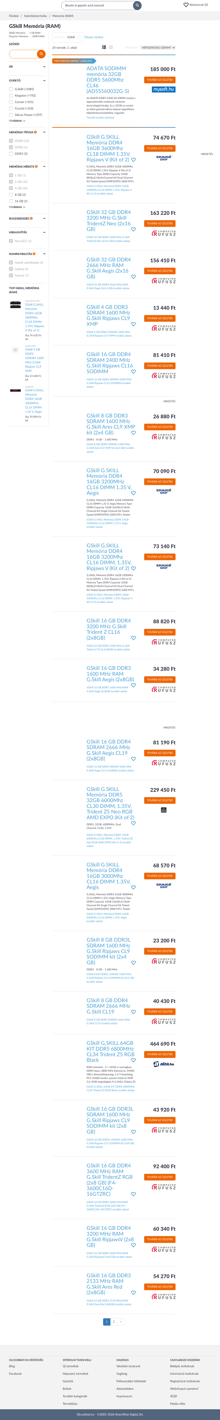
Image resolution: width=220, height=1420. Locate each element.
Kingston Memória (18, 36)
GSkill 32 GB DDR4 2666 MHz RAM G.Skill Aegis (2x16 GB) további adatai (108, 286)
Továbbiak (17, 121)
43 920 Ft (164, 1110)
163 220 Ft (163, 213)
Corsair (19, 102)
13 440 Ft (164, 308)
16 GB (19, 201)
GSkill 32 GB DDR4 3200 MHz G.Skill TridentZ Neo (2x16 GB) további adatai (108, 239)
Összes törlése (94, 37)
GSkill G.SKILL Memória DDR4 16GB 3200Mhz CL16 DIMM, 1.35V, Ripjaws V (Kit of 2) (109, 557)
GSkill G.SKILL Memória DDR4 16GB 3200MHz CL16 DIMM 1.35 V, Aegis (109, 482)
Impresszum (124, 1396)
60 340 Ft (164, 1229)
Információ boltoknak (184, 1373)
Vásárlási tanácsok (128, 1366)
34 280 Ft (164, 669)
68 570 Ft (164, 865)
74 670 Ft (164, 138)
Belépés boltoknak (182, 1366)
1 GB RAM (34, 33)
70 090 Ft (164, 471)
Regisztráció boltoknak (185, 1381)
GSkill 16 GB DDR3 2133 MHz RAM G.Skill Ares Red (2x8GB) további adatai (109, 1302)
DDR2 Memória (17, 33)
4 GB (18, 188)
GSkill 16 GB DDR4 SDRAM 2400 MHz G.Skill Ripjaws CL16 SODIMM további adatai (109, 383)
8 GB (18, 194)
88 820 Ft (164, 621)
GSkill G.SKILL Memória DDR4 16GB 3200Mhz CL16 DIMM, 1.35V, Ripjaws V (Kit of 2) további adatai (110, 598)
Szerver (19, 275)
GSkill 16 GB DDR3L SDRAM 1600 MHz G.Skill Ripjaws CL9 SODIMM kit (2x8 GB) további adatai (110, 1143)
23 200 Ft (164, 941)
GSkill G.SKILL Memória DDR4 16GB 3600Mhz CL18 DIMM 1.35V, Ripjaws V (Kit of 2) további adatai (109, 190)
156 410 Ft (163, 260)
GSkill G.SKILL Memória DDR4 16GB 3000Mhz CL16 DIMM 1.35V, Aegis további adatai (108, 917)
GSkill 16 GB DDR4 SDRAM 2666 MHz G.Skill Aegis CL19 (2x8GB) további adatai (110, 768)
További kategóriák (75, 1396)
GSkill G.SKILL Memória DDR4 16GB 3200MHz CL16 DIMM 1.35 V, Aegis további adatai (108, 523)
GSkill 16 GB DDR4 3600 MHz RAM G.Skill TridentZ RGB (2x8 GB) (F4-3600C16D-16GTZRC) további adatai (108, 1206)
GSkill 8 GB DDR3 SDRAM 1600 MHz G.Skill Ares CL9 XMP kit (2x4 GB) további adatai (110, 448)
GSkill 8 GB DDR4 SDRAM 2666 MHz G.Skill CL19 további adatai (108, 1021)
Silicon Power (24, 115)
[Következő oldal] (121, 1322)
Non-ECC (21, 241)
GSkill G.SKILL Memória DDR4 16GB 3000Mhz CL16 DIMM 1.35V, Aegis (108, 876)
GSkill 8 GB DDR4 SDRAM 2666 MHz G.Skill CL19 (108, 1006)
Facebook (15, 1373)
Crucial (19, 108)
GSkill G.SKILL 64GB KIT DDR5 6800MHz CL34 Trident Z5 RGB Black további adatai (110, 1088)
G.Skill (19, 89)
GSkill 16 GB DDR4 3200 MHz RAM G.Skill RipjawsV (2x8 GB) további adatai (109, 1255)
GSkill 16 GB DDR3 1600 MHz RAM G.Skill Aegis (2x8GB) (110, 674)
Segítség (121, 1373)
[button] (197, 4)
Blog (12, 1366)
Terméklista (70, 1403)
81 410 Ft (164, 355)
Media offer (177, 1403)
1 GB (18, 175)
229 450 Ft (163, 790)
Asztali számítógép (27, 262)
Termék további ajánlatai (100, 117)
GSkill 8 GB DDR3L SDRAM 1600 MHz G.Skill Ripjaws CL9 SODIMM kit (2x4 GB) (108, 951)
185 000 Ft (163, 69)
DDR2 (19, 147)
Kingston (20, 95)
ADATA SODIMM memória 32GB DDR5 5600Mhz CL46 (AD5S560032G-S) (108, 80)
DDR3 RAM (38, 36)
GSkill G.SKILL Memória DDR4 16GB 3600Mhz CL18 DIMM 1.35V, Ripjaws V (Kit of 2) (108, 148)
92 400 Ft (164, 1166)
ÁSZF (173, 1396)
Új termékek (71, 1366)
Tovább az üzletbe (160, 80)
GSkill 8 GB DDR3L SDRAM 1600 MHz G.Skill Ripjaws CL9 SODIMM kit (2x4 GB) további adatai (110, 978)
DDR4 (19, 141)
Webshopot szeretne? (184, 1388)
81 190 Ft (164, 742)
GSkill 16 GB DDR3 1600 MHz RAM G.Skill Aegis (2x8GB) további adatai (107, 689)
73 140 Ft (164, 546)
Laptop (19, 269)
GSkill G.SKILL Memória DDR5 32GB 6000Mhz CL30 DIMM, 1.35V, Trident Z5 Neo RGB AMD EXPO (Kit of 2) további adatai (110, 840)
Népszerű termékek (75, 1373)
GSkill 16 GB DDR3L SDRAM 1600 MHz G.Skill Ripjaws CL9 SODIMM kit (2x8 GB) (110, 1121)
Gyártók (68, 1381)
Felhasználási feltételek (131, 1381)
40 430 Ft (164, 1001)
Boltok (67, 1388)
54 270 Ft (164, 1276)
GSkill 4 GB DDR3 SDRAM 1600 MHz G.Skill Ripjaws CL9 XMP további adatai (109, 334)
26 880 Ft (164, 416)
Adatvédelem (125, 1388)
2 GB (18, 182)
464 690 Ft (163, 1044)
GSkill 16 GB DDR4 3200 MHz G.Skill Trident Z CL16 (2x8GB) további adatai (108, 648)
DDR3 (19, 153)
